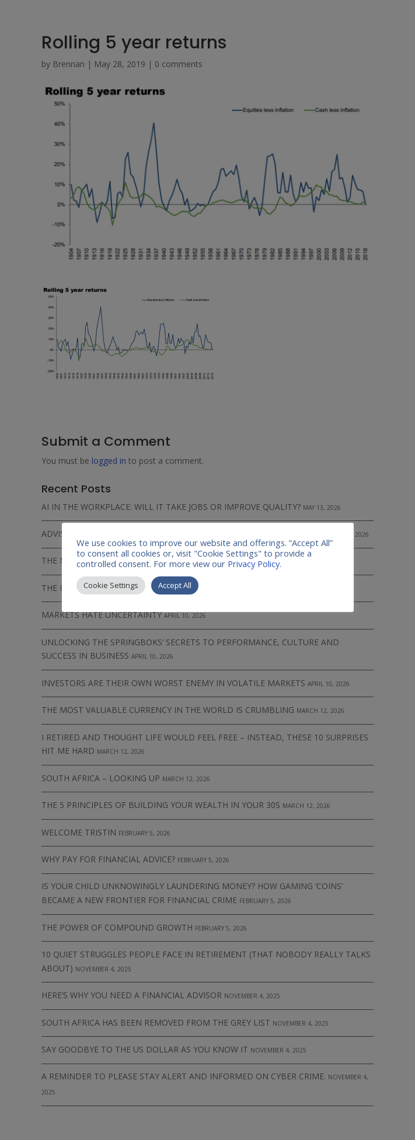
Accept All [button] (174, 585)
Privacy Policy (254, 563)
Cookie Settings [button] (110, 585)
